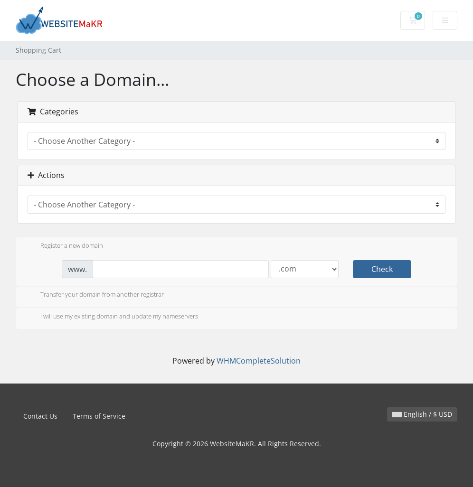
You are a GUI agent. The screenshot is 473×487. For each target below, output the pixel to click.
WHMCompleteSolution (259, 361)
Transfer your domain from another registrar (94, 295)
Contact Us (40, 416)
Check (382, 269)
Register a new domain (64, 246)
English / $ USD (422, 414)
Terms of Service (99, 416)
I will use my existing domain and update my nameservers (111, 317)
